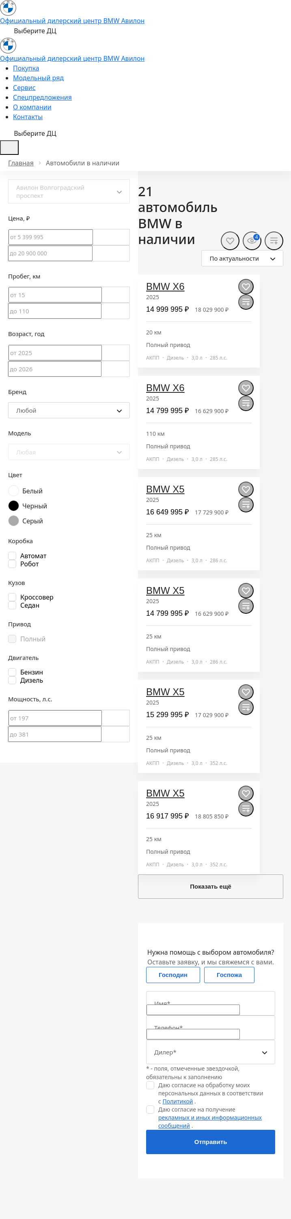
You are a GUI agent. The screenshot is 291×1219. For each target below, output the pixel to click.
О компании (32, 107)
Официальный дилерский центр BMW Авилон (72, 20)
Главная (21, 163)
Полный (33, 639)
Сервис (24, 87)
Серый (32, 520)
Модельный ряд (38, 77)
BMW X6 (165, 286)
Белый (32, 490)
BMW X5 (165, 489)
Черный (34, 505)
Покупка (26, 68)
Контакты (28, 116)
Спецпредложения (42, 97)
